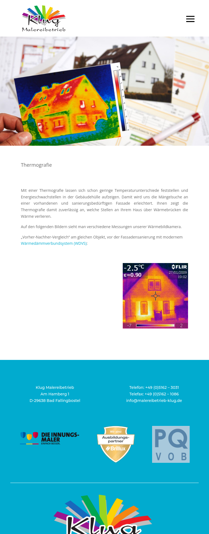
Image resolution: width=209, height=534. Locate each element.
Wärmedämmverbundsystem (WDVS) (54, 243)
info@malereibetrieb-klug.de (154, 400)
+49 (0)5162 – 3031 (162, 387)
